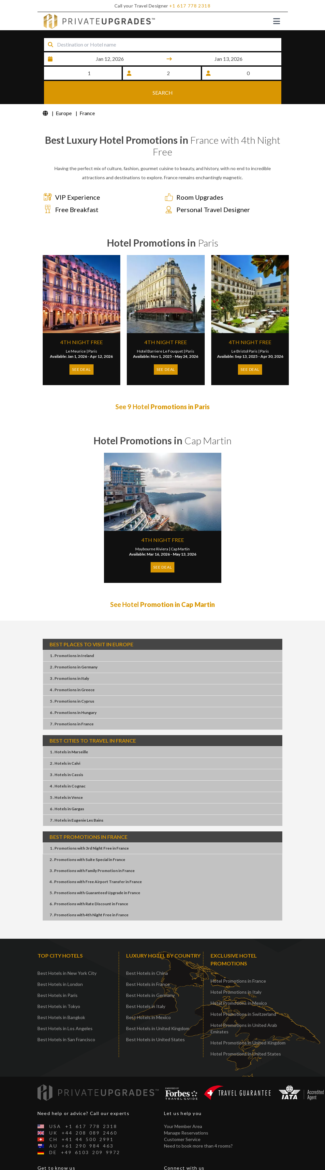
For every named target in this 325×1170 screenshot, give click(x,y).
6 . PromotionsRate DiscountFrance (89, 883)
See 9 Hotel (162, 386)
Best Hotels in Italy (145, 985)
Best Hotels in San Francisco (66, 1018)
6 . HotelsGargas (67, 788)
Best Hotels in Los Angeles (65, 1007)
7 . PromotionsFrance (72, 703)
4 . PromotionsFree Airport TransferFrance (96, 860)
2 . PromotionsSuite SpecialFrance (87, 838)
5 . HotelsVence (66, 776)
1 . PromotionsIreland (72, 634)
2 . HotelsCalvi (65, 742)
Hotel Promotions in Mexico (239, 982)
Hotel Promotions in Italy (236, 971)
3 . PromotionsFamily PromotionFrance (92, 849)
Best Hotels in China (147, 952)
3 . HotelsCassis (66, 753)
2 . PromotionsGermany (73, 646)
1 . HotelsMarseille (69, 731)
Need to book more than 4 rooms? (198, 1124)
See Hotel (162, 583)
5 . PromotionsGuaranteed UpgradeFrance (95, 871)
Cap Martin (180, 528)
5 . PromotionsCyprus (72, 680)
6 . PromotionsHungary (73, 691)
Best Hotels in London (60, 963)
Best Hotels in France (148, 963)
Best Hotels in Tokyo (58, 985)
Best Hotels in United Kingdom (157, 1007)
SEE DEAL (81, 348)
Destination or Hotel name (55, 36)
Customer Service (182, 1118)
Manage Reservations (186, 1111)
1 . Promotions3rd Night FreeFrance (89, 827)
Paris (92, 330)
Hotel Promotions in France (238, 960)
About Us (47, 1160)
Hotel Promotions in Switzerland (243, 993)
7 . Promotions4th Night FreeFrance (89, 894)
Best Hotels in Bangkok (61, 996)
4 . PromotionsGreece (72, 668)
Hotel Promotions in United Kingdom (248, 1022)
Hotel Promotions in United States (246, 1033)
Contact (45, 1166)
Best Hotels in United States (155, 1018)
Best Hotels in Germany (150, 974)
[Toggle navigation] (276, 21)
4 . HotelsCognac (67, 765)
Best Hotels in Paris (57, 974)
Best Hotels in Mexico (148, 996)
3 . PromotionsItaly (69, 657)
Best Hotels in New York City (66, 952)
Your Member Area (183, 1105)
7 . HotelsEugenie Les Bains (76, 799)
